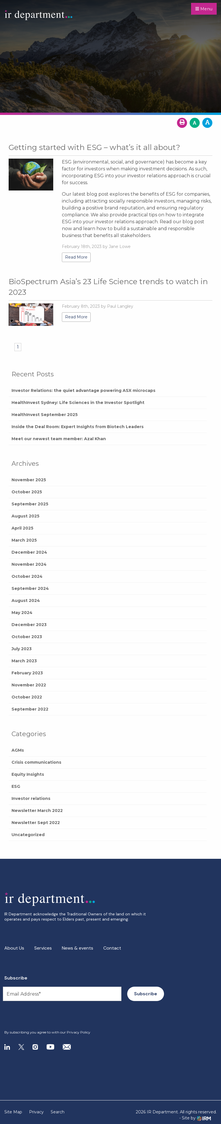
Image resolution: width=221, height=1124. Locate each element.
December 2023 (29, 624)
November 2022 (29, 685)
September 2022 (30, 709)
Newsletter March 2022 (37, 810)
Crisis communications (36, 762)
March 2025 (24, 540)
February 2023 (27, 672)
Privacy (36, 1112)
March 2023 (24, 660)
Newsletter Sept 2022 (36, 822)
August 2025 (25, 516)
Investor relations (31, 798)
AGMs (18, 750)
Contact (112, 948)
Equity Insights (28, 774)
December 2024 (29, 552)
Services (43, 948)
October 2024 (27, 576)
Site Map (13, 1112)
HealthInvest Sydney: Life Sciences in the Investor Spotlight (78, 402)
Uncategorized (28, 834)
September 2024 (30, 588)
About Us (14, 948)
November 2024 (29, 564)
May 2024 (22, 612)
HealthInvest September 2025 (45, 414)
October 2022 (27, 697)
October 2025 (27, 491)
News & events (77, 948)
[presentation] (39, 1016)
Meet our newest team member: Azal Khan (59, 438)
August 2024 (26, 600)
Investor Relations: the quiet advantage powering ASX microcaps (83, 390)
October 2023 (27, 636)
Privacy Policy (78, 1032)
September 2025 (30, 504)
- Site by (195, 1118)
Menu (203, 8)
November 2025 (29, 479)
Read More (76, 257)
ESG (16, 786)
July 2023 (22, 648)
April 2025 (22, 528)
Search (57, 1112)
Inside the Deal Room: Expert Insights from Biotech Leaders (78, 426)
